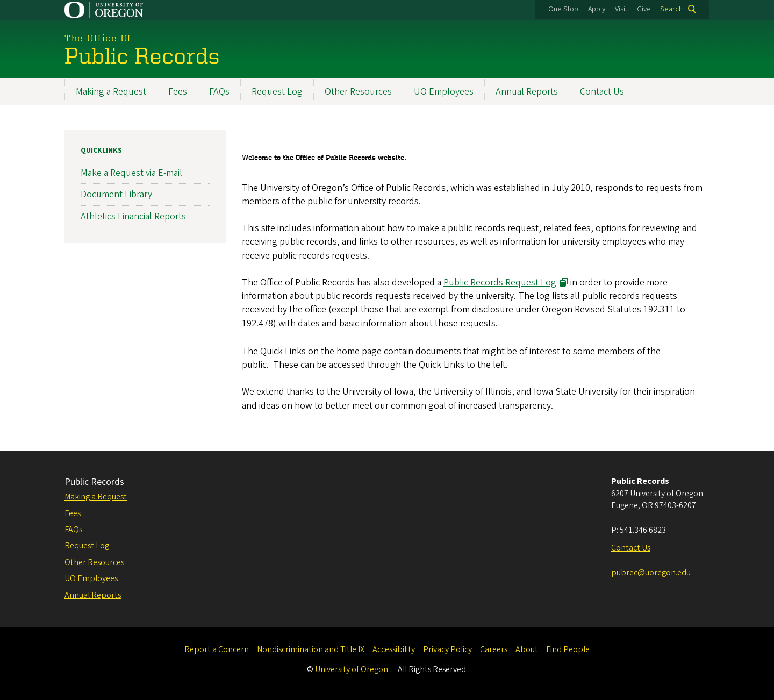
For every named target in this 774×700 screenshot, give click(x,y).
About (526, 649)
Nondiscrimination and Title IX (310, 649)
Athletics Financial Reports (133, 216)
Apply (596, 9)
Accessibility (393, 649)
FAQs (219, 91)
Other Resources (358, 91)
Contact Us (602, 91)
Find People (568, 649)
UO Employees (444, 91)
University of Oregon (351, 669)
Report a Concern (216, 649)
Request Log (277, 91)
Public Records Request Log (499, 282)
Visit (621, 9)
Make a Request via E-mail (131, 173)
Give (644, 9)
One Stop (563, 9)
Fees (177, 91)
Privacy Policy (447, 649)
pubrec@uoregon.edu (651, 572)
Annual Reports (527, 91)
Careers (493, 649)
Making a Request (111, 91)
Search (671, 9)
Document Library (116, 195)
